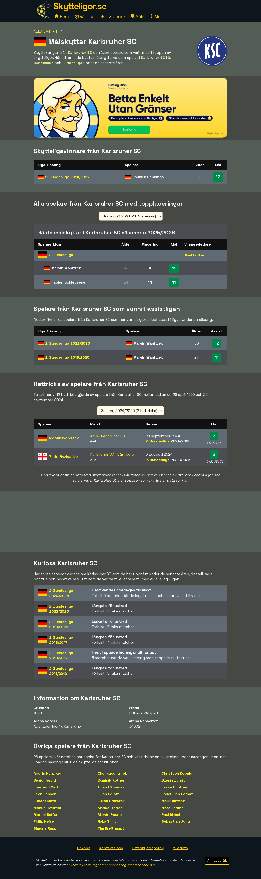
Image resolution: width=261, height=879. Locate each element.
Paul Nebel (170, 814)
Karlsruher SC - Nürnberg (112, 454)
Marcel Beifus (46, 814)
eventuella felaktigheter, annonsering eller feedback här (111, 865)
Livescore (113, 16)
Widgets (180, 848)
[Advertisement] (130, 521)
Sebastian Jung (175, 821)
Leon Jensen (45, 793)
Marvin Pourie (110, 814)
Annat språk (217, 860)
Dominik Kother (111, 780)
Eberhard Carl (46, 787)
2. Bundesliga (67, 177)
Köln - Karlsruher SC (107, 435)
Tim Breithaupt (111, 828)
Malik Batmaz (173, 800)
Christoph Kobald (176, 773)
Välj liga (85, 16)
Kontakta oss (111, 848)
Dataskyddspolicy (148, 848)
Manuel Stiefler (47, 807)
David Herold (45, 780)
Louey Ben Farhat (177, 793)
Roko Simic (107, 821)
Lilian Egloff (108, 793)
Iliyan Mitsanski (111, 787)
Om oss (83, 848)
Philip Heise (44, 821)
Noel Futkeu (195, 255)
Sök (137, 16)
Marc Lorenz (172, 807)
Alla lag (42, 31)
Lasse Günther (174, 787)
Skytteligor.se (80, 6)
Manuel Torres (110, 807)
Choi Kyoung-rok (112, 773)
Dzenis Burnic (173, 780)
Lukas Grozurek (111, 800)
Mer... (157, 16)
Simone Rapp (45, 828)
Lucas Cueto (45, 800)
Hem (62, 16)
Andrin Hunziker (47, 773)
